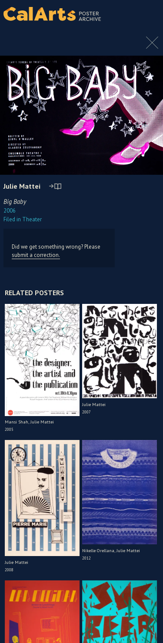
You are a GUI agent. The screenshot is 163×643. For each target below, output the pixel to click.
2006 (9, 210)
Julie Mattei (21, 186)
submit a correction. (36, 255)
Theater (22, 219)
